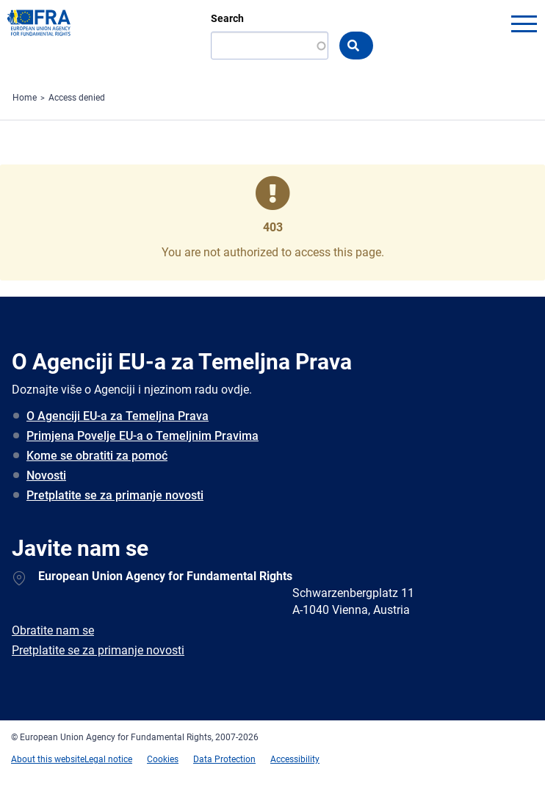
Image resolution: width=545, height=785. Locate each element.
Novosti (46, 475)
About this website (47, 759)
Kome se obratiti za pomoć (96, 456)
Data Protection (224, 759)
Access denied (76, 98)
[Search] (269, 45)
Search (227, 18)
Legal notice (108, 759)
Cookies (162, 759)
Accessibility (295, 759)
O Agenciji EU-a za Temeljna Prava (117, 416)
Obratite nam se (53, 630)
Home (24, 98)
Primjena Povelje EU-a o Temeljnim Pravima (142, 436)
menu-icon (523, 23)
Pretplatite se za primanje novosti (114, 495)
